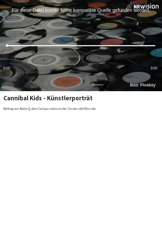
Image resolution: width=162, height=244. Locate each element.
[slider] (81, 45)
